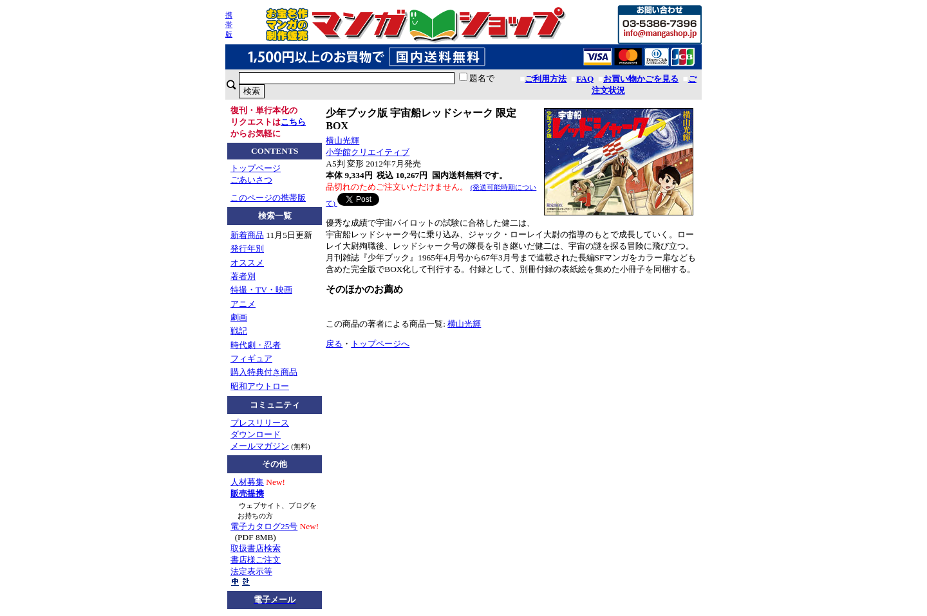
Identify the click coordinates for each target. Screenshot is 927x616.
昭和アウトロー (259, 386)
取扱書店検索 (255, 548)
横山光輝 (342, 140)
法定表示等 (251, 571)
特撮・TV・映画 (261, 289)
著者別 (243, 276)
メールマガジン (259, 446)
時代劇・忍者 (255, 345)
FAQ (585, 79)
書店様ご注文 (255, 560)
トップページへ (380, 344)
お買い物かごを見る (641, 79)
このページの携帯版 (268, 198)
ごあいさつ (251, 180)
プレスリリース (259, 423)
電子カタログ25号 (263, 526)
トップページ (255, 168)
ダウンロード (255, 434)
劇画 (238, 317)
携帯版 (228, 24)
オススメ (247, 262)
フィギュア (251, 358)
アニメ (243, 304)
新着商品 (247, 235)
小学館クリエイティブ (367, 152)
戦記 (238, 331)
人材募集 (247, 482)
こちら (293, 122)
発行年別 (247, 248)
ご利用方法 (545, 79)
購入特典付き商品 (263, 372)
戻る (334, 344)
